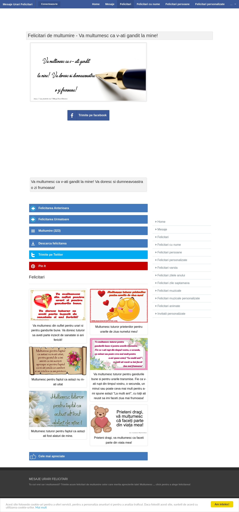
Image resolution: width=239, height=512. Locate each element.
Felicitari (162, 237)
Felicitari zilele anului (170, 275)
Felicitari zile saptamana (173, 283)
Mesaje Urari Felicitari (17, 4)
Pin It (42, 266)
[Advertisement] (119, 17)
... (231, 4)
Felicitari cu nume (168, 244)
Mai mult (42, 508)
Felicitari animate (168, 306)
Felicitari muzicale (168, 290)
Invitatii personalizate (170, 313)
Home (160, 221)
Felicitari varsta (167, 267)
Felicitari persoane (169, 252)
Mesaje (161, 229)
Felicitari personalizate (171, 260)
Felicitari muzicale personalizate (178, 298)
